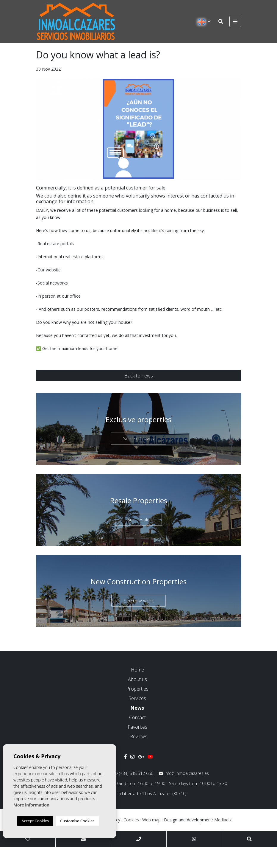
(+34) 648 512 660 (133, 773)
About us (137, 679)
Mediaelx (222, 820)
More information (31, 805)
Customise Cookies (77, 820)
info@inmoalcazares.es (184, 773)
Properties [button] (137, 689)
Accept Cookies (35, 820)
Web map (151, 820)
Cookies (131, 820)
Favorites (137, 727)
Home (137, 669)
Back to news (138, 375)
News (137, 708)
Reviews (138, 736)
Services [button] (137, 698)
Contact (137, 717)
